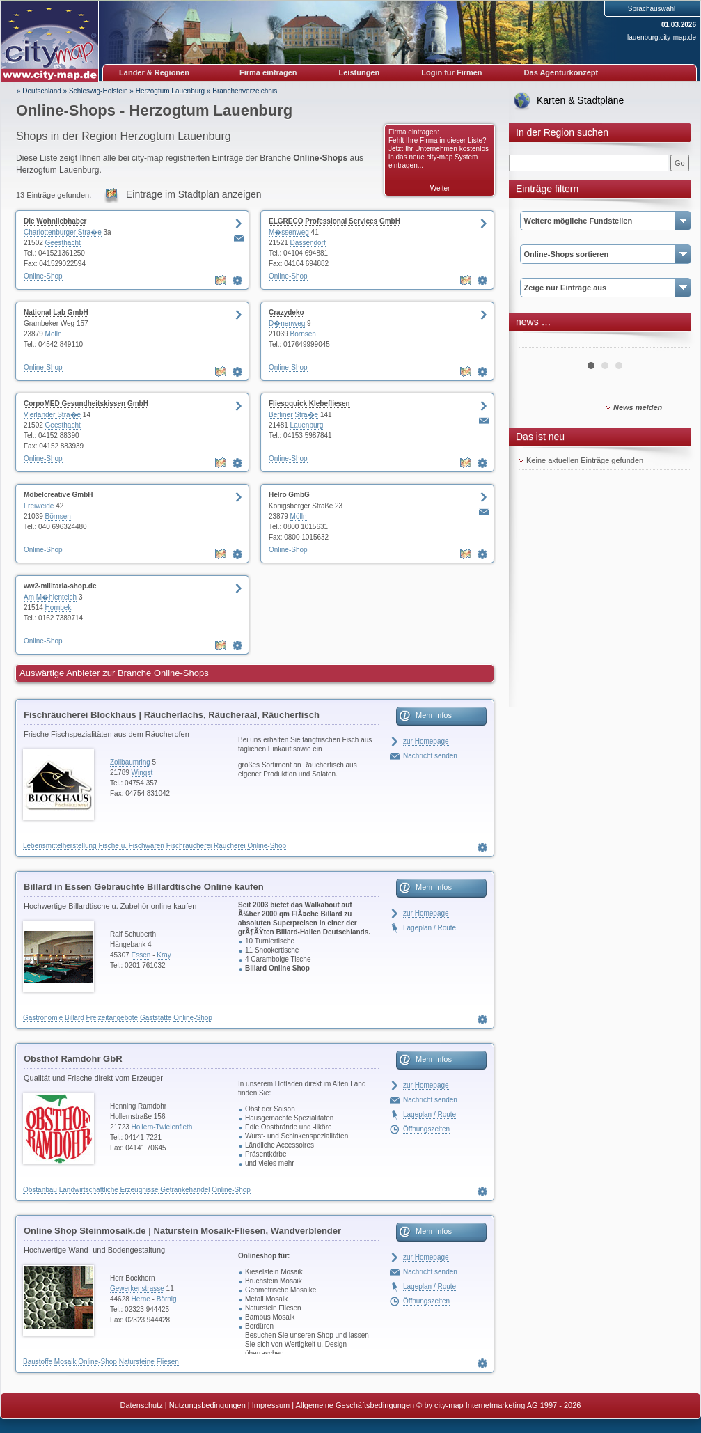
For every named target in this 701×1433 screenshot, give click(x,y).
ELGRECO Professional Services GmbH (334, 221)
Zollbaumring (130, 762)
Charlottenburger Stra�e (63, 232)
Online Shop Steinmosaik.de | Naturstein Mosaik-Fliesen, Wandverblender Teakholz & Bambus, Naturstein (182, 1233)
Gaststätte (156, 1017)
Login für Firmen (451, 72)
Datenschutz (141, 1405)
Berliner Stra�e (293, 414)
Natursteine (137, 1361)
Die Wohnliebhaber (55, 221)
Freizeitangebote (112, 1017)
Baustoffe (37, 1361)
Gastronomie (43, 1017)
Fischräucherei (189, 845)
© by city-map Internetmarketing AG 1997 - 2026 (498, 1405)
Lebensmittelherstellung (60, 845)
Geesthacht (63, 242)
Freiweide (39, 506)
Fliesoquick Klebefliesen (309, 403)
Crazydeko (286, 312)
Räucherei (230, 845)
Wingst (142, 772)
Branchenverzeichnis (244, 91)
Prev (537, 342)
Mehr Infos (434, 715)
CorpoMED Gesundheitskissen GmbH (86, 403)
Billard (74, 1017)
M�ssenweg (289, 232)
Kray (164, 955)
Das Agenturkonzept (561, 72)
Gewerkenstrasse (137, 1288)
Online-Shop (43, 276)
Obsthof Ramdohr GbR (73, 1059)
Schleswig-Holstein (98, 91)
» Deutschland (39, 91)
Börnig (167, 1299)
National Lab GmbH (56, 312)
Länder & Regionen (154, 72)
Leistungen (359, 72)
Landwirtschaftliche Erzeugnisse (109, 1189)
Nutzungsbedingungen (207, 1405)
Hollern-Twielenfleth (162, 1127)
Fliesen (168, 1361)
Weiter (440, 188)
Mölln (53, 334)
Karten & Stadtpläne (580, 100)
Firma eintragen (268, 72)
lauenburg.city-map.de (661, 37)
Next (672, 342)
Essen (141, 955)
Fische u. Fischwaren (131, 845)
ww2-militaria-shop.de (60, 586)
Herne (141, 1299)
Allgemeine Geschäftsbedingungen (355, 1405)
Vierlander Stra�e (52, 414)
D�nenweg (287, 323)
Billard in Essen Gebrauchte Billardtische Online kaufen (144, 887)
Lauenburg (307, 425)
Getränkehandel (185, 1189)
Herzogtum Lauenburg (170, 91)
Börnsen (303, 334)
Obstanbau (40, 1189)
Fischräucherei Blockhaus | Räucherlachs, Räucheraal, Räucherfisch (172, 715)
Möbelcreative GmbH (58, 495)
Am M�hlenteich (50, 597)
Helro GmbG (289, 495)
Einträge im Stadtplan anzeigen (194, 194)
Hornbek (58, 607)
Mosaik (65, 1361)
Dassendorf (308, 242)
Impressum (271, 1405)
